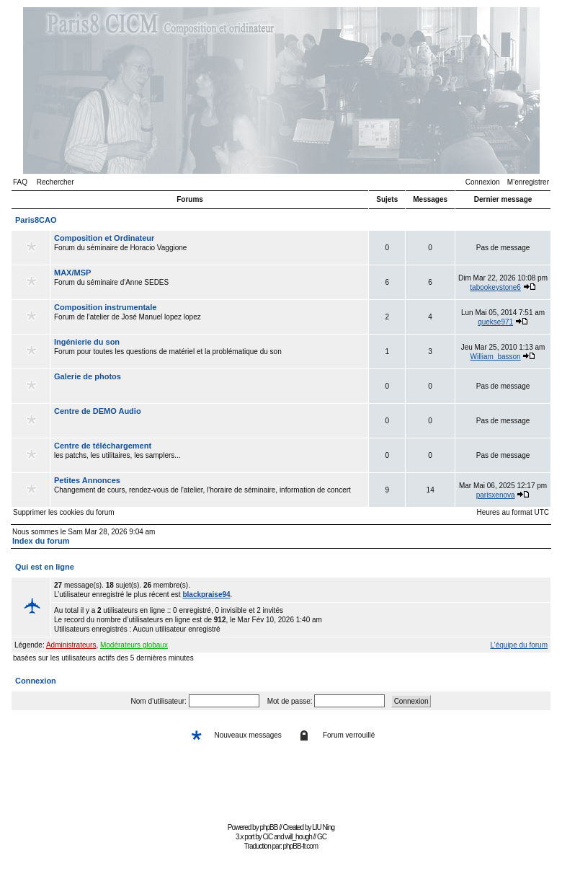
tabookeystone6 (495, 287)
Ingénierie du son (87, 341)
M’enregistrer (528, 182)
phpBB (268, 827)
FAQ (20, 182)
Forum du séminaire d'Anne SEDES (209, 282)
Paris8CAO (35, 220)
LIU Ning (323, 827)
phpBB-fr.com (300, 846)
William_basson (495, 357)
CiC (268, 837)
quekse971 (495, 322)
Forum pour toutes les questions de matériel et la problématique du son (209, 351)
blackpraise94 (206, 594)
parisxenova (495, 495)
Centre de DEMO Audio (97, 411)
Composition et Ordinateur (104, 238)
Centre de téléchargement (102, 445)
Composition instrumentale (105, 307)
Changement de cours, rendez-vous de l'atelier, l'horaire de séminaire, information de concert (209, 489)
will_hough (298, 837)
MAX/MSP (72, 272)
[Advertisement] (281, 786)
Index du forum (40, 540)
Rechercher (55, 182)
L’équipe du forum (519, 645)
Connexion (482, 182)
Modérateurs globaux (134, 645)
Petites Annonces (87, 480)
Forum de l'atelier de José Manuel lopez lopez (209, 316)
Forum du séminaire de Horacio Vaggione (209, 247)
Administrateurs (71, 645)
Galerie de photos (87, 376)
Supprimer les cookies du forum (64, 512)
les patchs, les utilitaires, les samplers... (209, 455)
